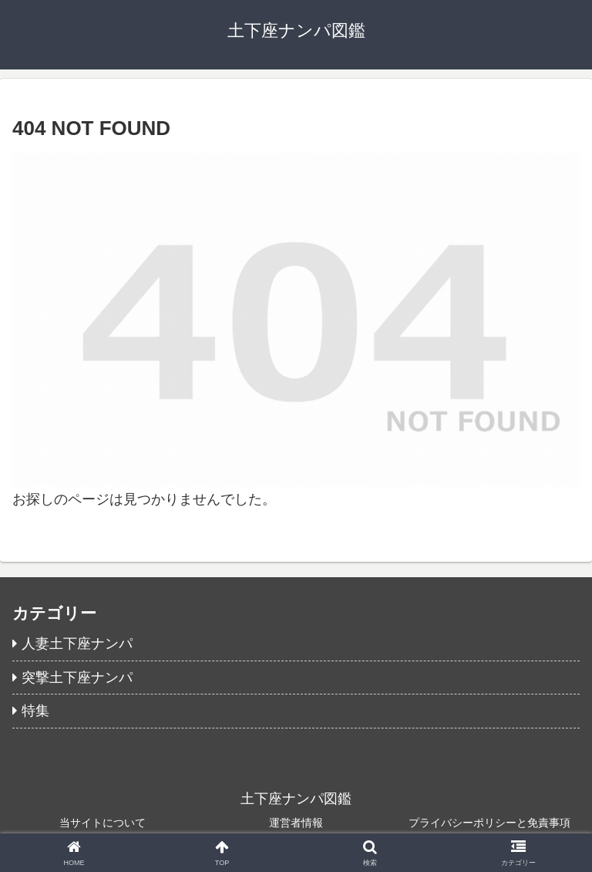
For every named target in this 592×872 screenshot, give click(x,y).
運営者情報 (296, 822)
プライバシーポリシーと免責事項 (489, 822)
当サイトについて (102, 822)
